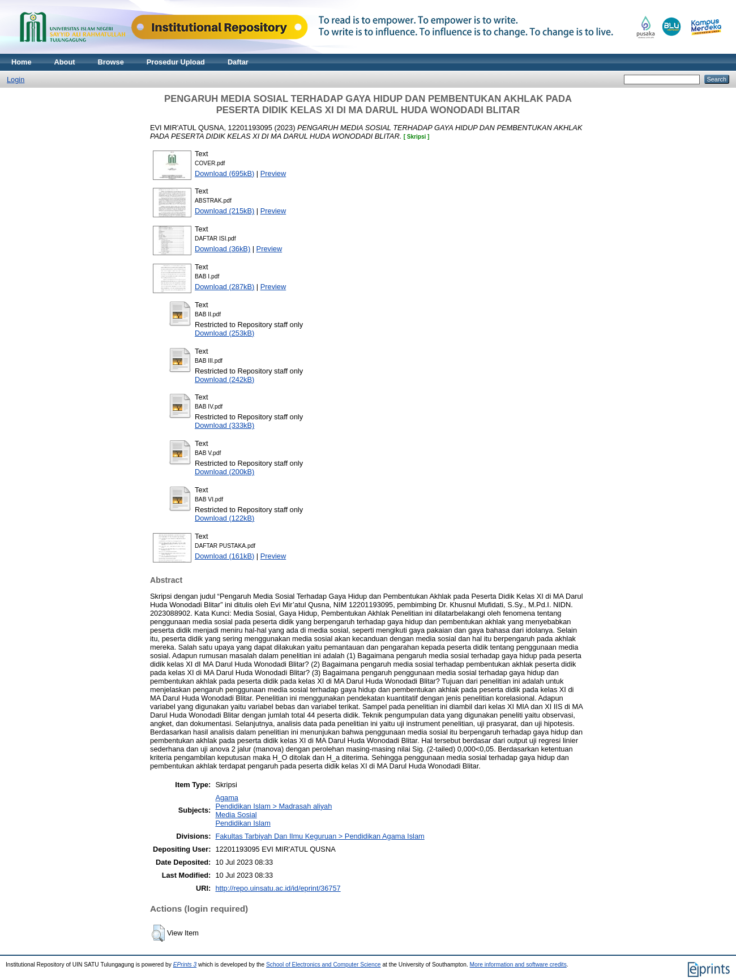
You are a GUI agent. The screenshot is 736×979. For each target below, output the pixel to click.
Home (21, 62)
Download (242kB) (224, 379)
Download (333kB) (224, 425)
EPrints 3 (185, 964)
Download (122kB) (224, 518)
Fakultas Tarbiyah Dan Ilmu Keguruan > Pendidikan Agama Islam (319, 836)
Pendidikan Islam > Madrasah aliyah (273, 806)
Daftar (238, 62)
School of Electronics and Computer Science (323, 964)
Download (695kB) (224, 173)
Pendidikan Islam (242, 823)
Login (15, 79)
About (64, 62)
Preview (273, 173)
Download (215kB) (224, 211)
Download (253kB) (224, 333)
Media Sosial (235, 814)
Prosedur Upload (176, 62)
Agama (226, 797)
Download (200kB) (224, 471)
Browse (111, 62)
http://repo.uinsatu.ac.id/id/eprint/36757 (277, 888)
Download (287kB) (224, 286)
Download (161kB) (224, 556)
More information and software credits (518, 964)
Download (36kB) (222, 248)
